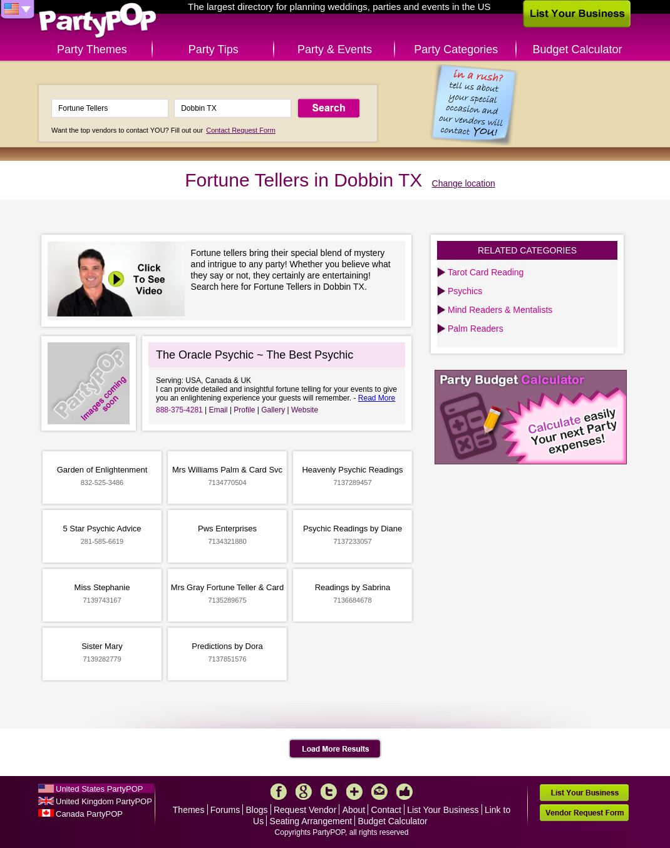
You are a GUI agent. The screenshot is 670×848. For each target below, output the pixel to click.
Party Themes (92, 49)
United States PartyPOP (99, 789)
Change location (463, 183)
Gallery (273, 410)
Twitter (329, 792)
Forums (225, 810)
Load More (335, 749)
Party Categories (456, 49)
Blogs (257, 810)
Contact (386, 810)
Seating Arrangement (311, 821)
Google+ (304, 792)
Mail (379, 792)
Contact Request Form (241, 130)
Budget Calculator (577, 49)
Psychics (465, 291)
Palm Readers (475, 329)
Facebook (279, 792)
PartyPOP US (97, 21)
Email (218, 410)
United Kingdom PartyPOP (104, 801)
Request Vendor (305, 810)
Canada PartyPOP (89, 814)
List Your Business (442, 810)
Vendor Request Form (584, 813)
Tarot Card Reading (485, 272)
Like (404, 792)
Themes (189, 810)
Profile (244, 410)
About (354, 810)
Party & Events (334, 49)
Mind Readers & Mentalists (500, 310)
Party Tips (213, 49)
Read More (376, 398)
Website (304, 410)
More (354, 792)
